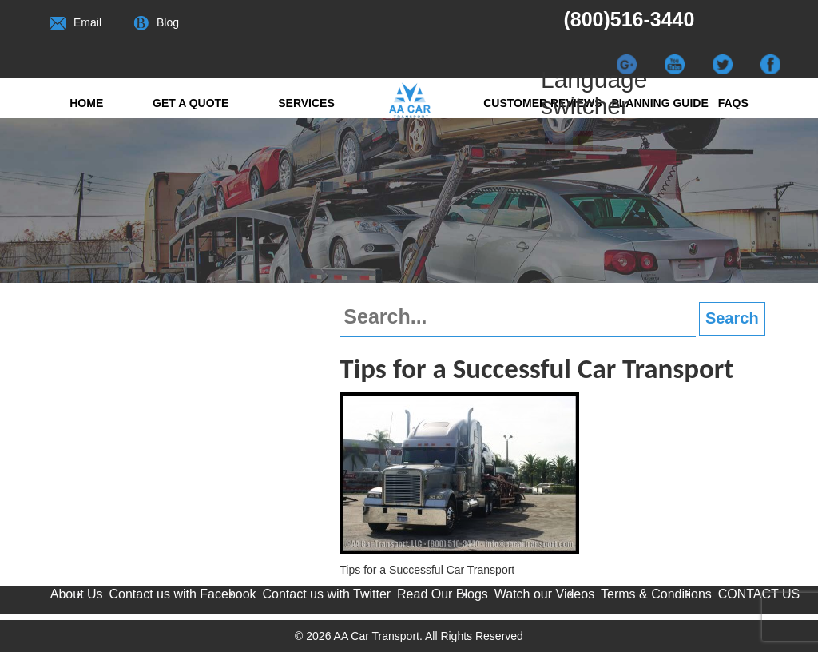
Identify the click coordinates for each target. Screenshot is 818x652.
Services (306, 103)
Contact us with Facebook (182, 594)
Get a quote (190, 103)
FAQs (733, 103)
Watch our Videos (544, 594)
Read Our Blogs (442, 594)
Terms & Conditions (656, 594)
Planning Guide (659, 103)
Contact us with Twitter (326, 594)
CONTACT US (759, 594)
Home (86, 103)
